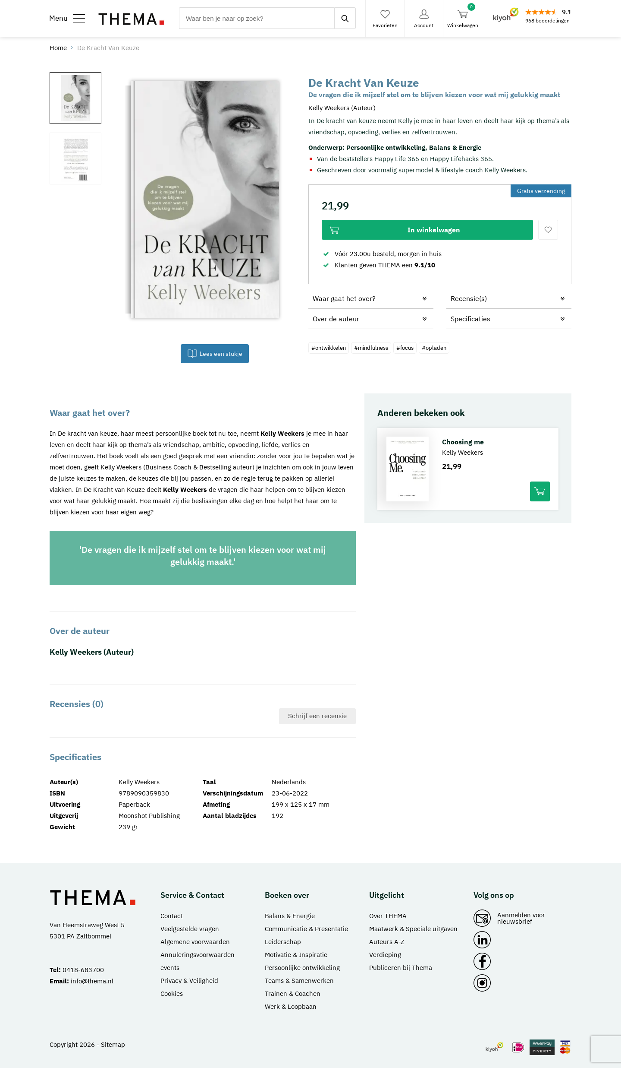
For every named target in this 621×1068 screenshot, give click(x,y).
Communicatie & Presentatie (306, 929)
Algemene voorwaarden (195, 942)
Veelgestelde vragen (189, 929)
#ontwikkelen (328, 348)
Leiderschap (283, 942)
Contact (171, 916)
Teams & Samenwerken (299, 980)
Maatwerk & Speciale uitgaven (413, 929)
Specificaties (470, 318)
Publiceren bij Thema (400, 967)
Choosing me (463, 441)
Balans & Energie (455, 147)
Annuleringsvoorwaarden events (197, 961)
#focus (405, 348)
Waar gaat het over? (344, 298)
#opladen (434, 348)
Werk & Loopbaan (291, 1006)
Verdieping (385, 955)
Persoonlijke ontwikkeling (385, 147)
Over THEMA (388, 916)
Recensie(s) (469, 298)
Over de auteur (336, 318)
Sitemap (113, 1044)
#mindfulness (371, 348)
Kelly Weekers (282, 433)
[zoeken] (345, 18)
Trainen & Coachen (292, 993)
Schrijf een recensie (317, 716)
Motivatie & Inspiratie (296, 955)
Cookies (171, 993)
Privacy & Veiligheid (189, 980)
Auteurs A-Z (387, 942)
